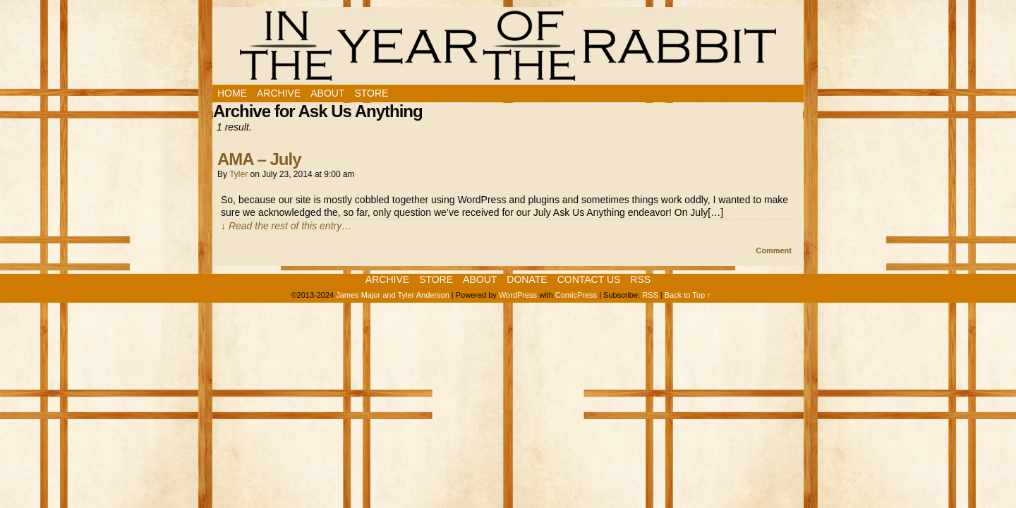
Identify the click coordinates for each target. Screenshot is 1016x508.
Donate (527, 279)
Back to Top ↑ (688, 295)
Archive (279, 93)
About (327, 93)
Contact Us (589, 279)
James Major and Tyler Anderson (392, 295)
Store (371, 93)
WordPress (518, 295)
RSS (640, 279)
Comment (774, 250)
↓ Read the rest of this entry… (286, 225)
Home (232, 93)
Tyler (238, 174)
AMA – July (259, 159)
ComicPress (576, 295)
